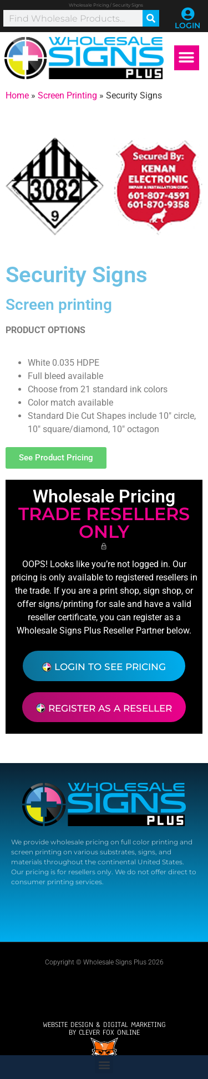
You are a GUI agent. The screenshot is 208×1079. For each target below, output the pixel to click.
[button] (186, 57)
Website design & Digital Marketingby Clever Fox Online (104, 1029)
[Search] (151, 18)
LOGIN (187, 25)
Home (17, 95)
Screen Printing (67, 95)
